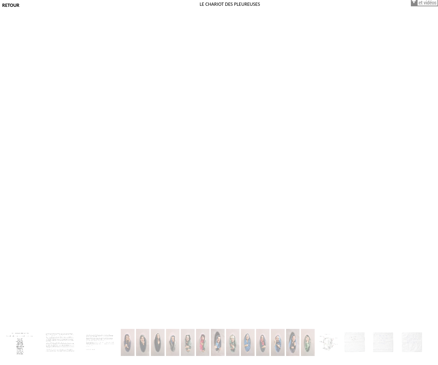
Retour (11, 5)
